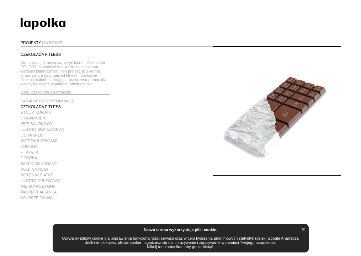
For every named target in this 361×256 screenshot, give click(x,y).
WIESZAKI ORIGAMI (39, 141)
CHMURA (29, 146)
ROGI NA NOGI (34, 169)
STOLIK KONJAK (36, 112)
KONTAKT (53, 43)
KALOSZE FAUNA (37, 198)
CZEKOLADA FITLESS (41, 107)
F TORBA (29, 158)
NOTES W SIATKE (37, 175)
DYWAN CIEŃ (33, 118)
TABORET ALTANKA (39, 192)
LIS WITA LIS (32, 135)
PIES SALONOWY (37, 124)
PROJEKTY (31, 43)
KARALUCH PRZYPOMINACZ (47, 101)
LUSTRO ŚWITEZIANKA (42, 129)
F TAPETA (30, 152)
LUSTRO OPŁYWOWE (41, 180)
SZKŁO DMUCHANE (39, 163)
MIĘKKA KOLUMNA (38, 186)
